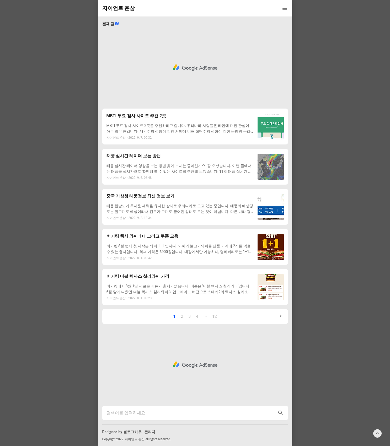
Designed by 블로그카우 (122, 432)
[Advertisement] (195, 67)
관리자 (149, 432)
